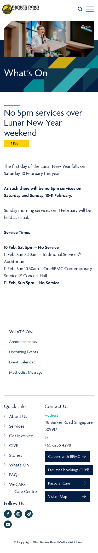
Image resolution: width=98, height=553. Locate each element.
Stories (15, 455)
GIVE (13, 445)
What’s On (19, 465)
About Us (18, 416)
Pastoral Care (59, 483)
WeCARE (17, 484)
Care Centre (25, 491)
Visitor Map (57, 496)
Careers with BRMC (64, 456)
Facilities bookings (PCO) (68, 469)
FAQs (14, 474)
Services (17, 426)
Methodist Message (25, 372)
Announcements (23, 341)
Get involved (21, 435)
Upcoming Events (23, 351)
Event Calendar (22, 361)
